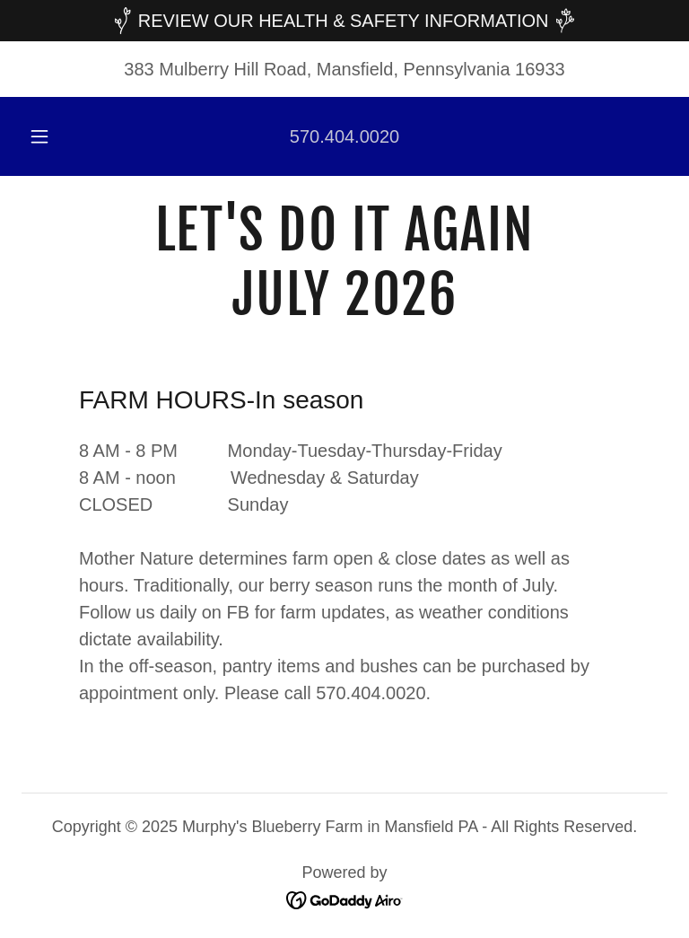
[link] (344, 309)
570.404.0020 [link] (344, 136)
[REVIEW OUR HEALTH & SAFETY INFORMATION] (344, 20)
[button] (49, 136)
